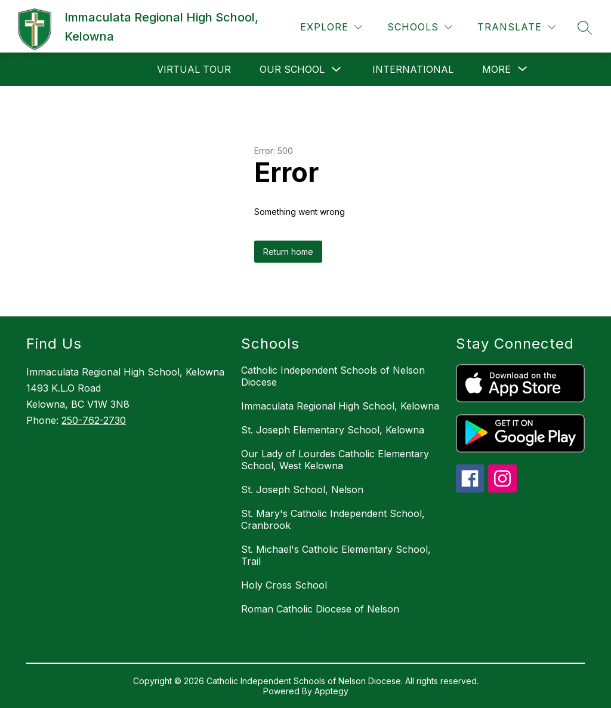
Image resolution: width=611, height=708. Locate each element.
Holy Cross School (284, 585)
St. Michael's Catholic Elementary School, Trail (336, 555)
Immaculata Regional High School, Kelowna (340, 406)
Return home (288, 252)
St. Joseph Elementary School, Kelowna (332, 430)
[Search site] (585, 27)
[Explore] (331, 27)
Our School (292, 69)
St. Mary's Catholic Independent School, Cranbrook (333, 519)
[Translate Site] (516, 27)
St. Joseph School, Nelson (302, 489)
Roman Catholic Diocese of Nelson (320, 609)
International (412, 69)
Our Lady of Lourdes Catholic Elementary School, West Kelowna (335, 460)
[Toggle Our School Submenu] (336, 69)
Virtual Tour (194, 69)
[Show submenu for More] (496, 69)
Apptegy (331, 691)
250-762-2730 (93, 420)
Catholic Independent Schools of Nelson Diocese (333, 376)
